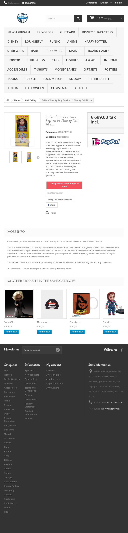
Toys (6, 370)
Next (38, 157)
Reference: (51, 132)
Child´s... (107, 322)
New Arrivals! (18, 32)
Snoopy (75, 79)
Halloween (34, 88)
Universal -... (43, 322)
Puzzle (30, 79)
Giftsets (91, 69)
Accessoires (17, 69)
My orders (51, 370)
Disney (12, 41)
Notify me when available (60, 199)
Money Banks (65, 69)
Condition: (51, 137)
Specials (29, 370)
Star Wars (15, 51)
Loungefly (34, 41)
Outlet (81, 88)
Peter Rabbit (99, 79)
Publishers (36, 60)
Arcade (91, 60)
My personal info (54, 383)
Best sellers (31, 379)
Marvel (75, 51)
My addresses (53, 379)
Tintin (12, 88)
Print (53, 213)
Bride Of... (9, 322)
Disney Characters (97, 32)
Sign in (118, 2)
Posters (111, 69)
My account (53, 365)
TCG (6, 512)
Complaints (31, 399)
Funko (55, 41)
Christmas (59, 88)
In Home (111, 60)
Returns (29, 395)
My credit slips (53, 375)
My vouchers (52, 388)
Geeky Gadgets (12, 379)
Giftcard (67, 32)
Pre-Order (45, 32)
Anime (72, 41)
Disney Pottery (11, 486)
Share (51, 205)
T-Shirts (41, 69)
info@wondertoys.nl (110, 409)
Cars (55, 60)
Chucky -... (75, 322)
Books (12, 79)
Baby (34, 51)
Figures (72, 60)
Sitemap (29, 418)
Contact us (91, 2)
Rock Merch (52, 79)
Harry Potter (95, 41)
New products (32, 375)
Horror (13, 60)
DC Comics (53, 51)
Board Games (99, 51)
